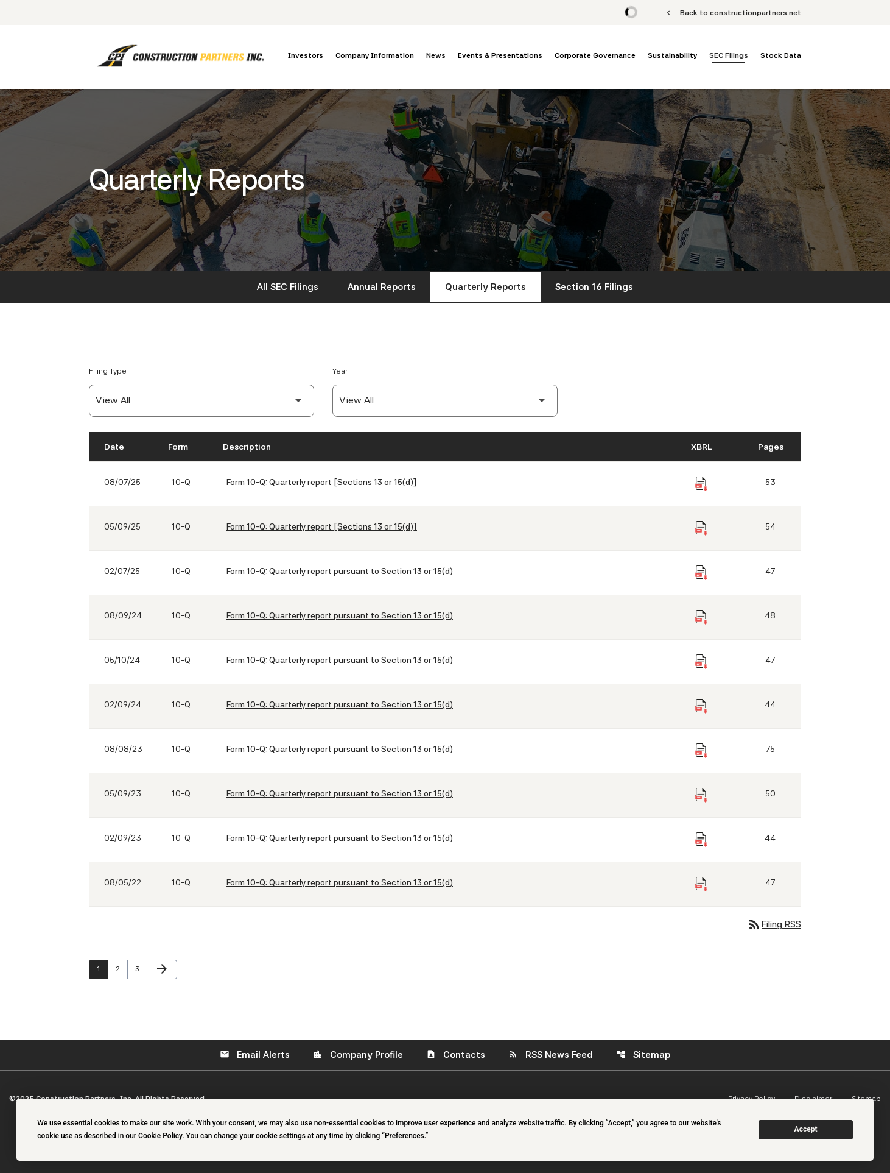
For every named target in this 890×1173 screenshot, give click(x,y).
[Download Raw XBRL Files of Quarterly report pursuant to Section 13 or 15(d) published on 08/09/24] (701, 617)
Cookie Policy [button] (160, 1136)
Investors (305, 55)
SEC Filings (728, 55)
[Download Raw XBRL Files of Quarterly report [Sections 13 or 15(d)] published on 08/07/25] (701, 484)
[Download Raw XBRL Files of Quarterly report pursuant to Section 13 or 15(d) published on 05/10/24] (701, 661)
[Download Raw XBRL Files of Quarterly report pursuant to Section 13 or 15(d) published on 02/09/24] (701, 706)
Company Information (374, 55)
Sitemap (643, 1054)
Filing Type (108, 371)
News (436, 55)
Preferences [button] (404, 1136)
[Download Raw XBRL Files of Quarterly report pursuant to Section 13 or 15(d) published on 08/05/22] (701, 884)
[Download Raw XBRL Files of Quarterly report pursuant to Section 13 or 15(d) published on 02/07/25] (701, 572)
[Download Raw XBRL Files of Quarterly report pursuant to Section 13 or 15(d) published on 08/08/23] (701, 750)
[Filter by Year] (445, 401)
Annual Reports (382, 287)
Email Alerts (255, 1054)
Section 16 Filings (594, 287)
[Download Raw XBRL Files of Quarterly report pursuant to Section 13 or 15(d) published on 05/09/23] (701, 795)
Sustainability (672, 55)
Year (340, 371)
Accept (806, 1129)
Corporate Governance (595, 55)
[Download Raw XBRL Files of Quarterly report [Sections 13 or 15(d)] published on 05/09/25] (701, 528)
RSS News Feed (550, 1054)
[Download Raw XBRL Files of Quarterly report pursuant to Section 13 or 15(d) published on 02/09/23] (701, 839)
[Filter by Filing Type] (201, 401)
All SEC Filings (287, 287)
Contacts (455, 1054)
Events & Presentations (500, 55)
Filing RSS (774, 924)
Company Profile (358, 1054)
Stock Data (780, 55)
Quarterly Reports (485, 287)
